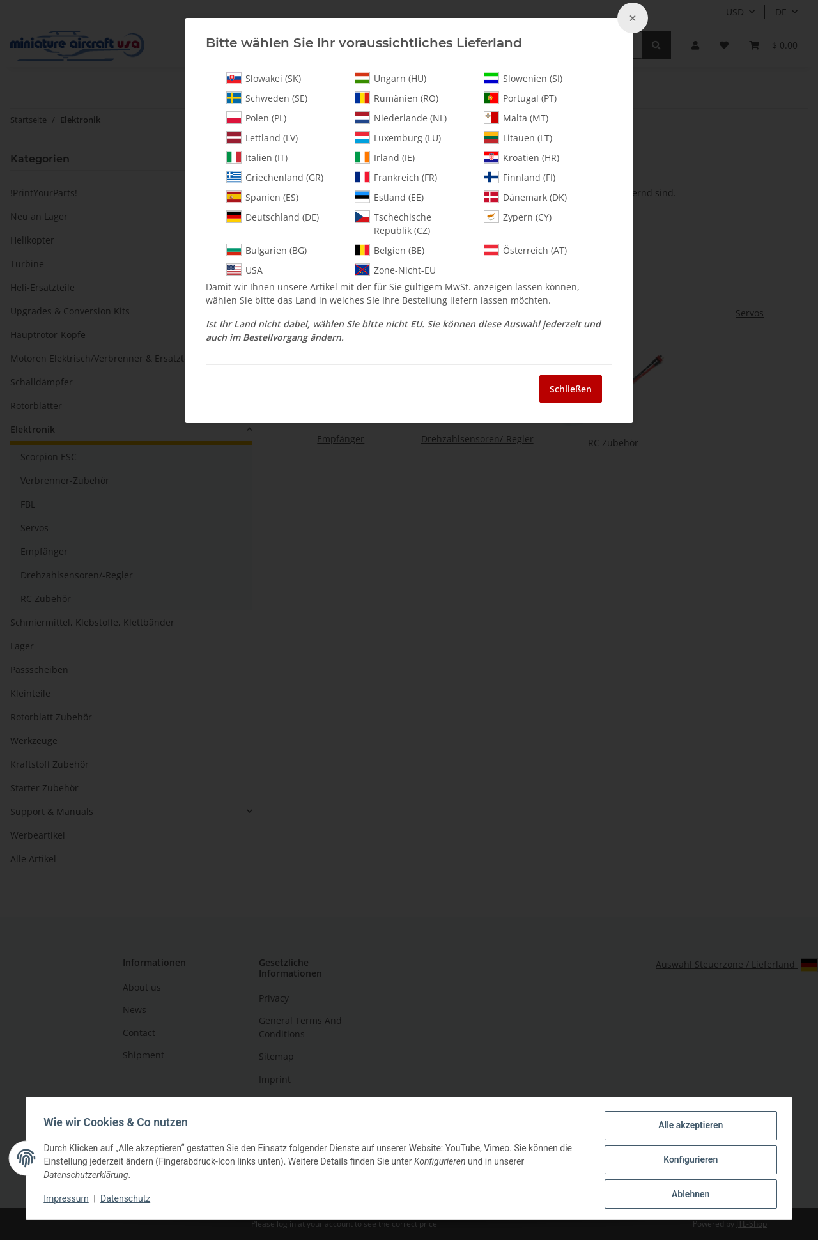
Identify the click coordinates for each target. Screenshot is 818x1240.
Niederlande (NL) (401, 117)
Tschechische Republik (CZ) (393, 223)
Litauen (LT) (518, 137)
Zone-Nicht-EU (395, 269)
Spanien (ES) (262, 196)
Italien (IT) (257, 157)
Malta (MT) (516, 117)
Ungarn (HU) (390, 78)
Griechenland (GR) (274, 177)
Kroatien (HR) (521, 157)
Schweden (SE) (266, 97)
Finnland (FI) (519, 177)
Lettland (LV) (262, 137)
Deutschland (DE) (272, 216)
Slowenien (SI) (523, 78)
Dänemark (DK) (525, 196)
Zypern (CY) (518, 216)
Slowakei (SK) (263, 78)
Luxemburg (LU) (398, 137)
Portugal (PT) (520, 97)
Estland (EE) (389, 196)
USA (244, 269)
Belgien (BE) (389, 250)
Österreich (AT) (525, 250)
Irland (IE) (385, 157)
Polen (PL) (256, 117)
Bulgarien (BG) (266, 250)
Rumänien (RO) (396, 97)
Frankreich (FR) (396, 177)
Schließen (571, 389)
